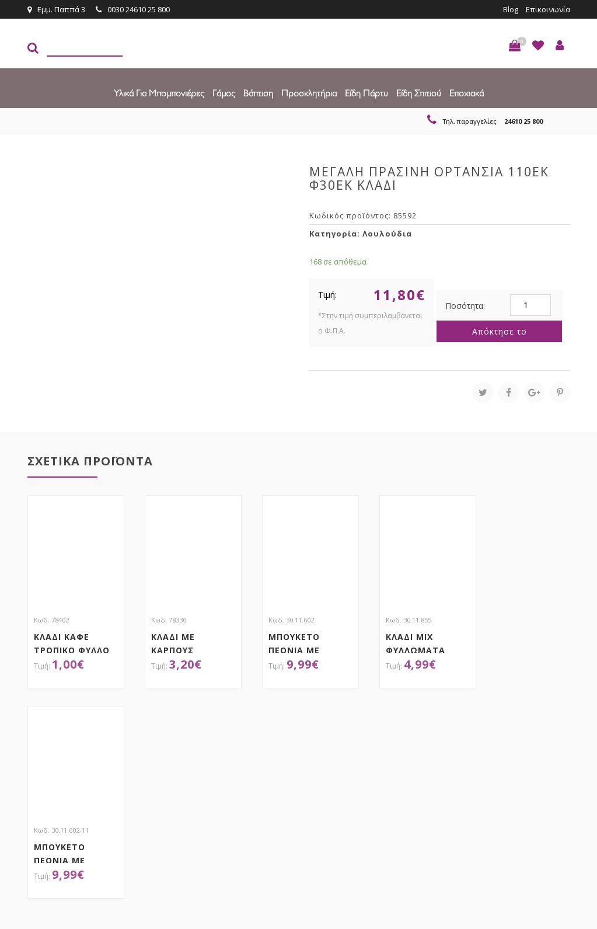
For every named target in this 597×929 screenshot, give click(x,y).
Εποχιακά (466, 93)
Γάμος (223, 93)
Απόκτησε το (499, 331)
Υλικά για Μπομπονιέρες (159, 93)
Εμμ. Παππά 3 (56, 9)
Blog (510, 9)
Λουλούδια (387, 233)
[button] (514, 45)
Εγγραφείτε (539, 751)
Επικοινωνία (548, 9)
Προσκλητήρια (309, 93)
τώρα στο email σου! (170, 751)
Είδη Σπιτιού (418, 93)
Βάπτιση (258, 93)
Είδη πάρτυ (366, 93)
